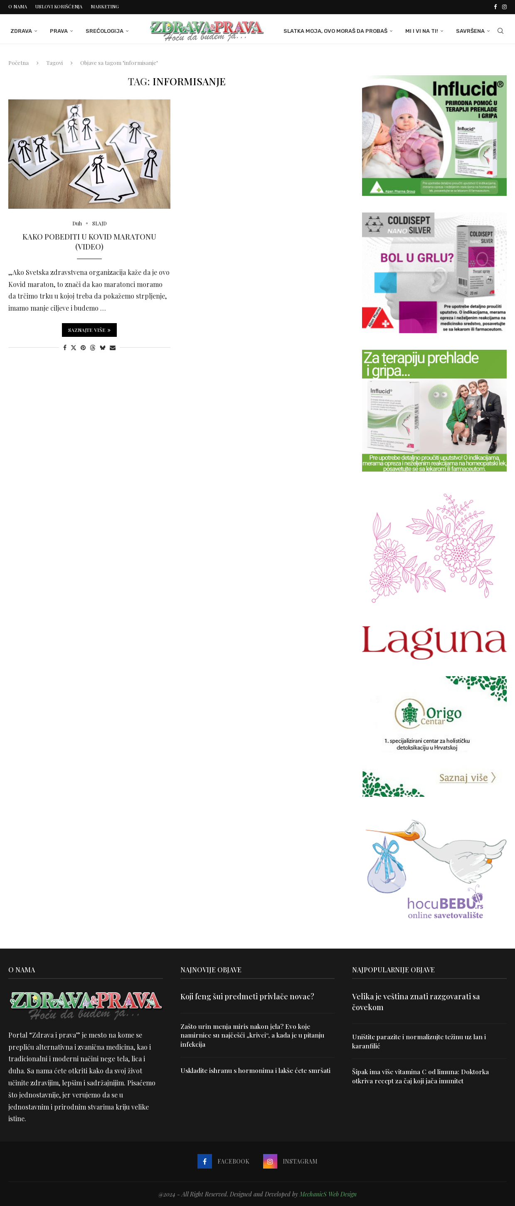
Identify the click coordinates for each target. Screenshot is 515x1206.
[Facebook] (495, 6)
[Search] (502, 30)
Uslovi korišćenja (58, 6)
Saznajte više (89, 329)
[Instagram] (504, 6)
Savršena (472, 30)
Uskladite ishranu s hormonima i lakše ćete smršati (257, 1070)
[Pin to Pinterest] (83, 347)
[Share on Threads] (93, 347)
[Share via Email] (113, 347)
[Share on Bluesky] (103, 347)
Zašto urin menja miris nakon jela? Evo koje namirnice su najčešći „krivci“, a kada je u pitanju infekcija (253, 1034)
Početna (18, 61)
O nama (17, 6)
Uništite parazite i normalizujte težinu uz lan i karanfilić (420, 1040)
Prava (57, 30)
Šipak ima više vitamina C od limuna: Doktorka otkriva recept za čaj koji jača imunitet (421, 1076)
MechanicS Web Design (328, 1193)
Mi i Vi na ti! (423, 30)
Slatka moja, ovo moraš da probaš (337, 30)
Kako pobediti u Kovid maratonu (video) (89, 241)
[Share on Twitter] (73, 347)
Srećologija (102, 30)
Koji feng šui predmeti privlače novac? (247, 996)
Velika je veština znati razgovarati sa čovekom (416, 1001)
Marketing (105, 6)
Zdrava (19, 30)
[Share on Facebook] (65, 347)
